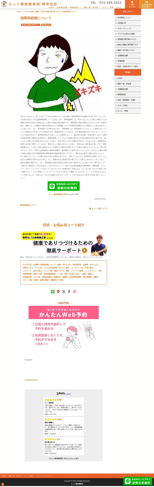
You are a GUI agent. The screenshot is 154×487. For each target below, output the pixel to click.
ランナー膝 (48, 271)
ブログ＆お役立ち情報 (31, 12)
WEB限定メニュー (124, 18)
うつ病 (59, 274)
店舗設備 (121, 61)
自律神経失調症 (75, 277)
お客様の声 (122, 23)
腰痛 (59, 265)
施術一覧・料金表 (91, 7)
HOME (51, 7)
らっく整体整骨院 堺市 (57, 195)
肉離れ (95, 277)
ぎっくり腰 (27, 281)
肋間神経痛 (27, 274)
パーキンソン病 (77, 268)
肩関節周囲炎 (47, 277)
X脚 (99, 271)
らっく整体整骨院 (77, 485)
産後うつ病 (37, 274)
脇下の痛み (37, 271)
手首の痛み (89, 268)
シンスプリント (91, 271)
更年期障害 (87, 277)
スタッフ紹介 (123, 105)
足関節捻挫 (27, 277)
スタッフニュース (124, 28)
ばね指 (71, 274)
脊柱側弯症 (77, 265)
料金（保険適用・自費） (127, 100)
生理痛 (35, 265)
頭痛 (84, 274)
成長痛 (85, 265)
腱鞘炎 (65, 277)
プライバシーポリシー (43, 477)
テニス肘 (38, 268)
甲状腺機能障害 (50, 274)
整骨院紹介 (74, 7)
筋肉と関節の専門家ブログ (51, 12)
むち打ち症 (27, 265)
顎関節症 (53, 281)
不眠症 (35, 281)
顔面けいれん (28, 268)
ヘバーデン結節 (77, 271)
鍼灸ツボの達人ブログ (126, 50)
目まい (78, 274)
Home (19, 12)
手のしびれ (66, 265)
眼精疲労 (57, 277)
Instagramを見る (31, 381)
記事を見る (47, 25)
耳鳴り (61, 281)
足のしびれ (94, 265)
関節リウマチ (59, 271)
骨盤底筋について (28, 206)
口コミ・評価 (108, 7)
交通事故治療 (62, 7)
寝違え (90, 274)
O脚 (65, 274)
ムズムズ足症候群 (50, 268)
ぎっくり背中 (64, 268)
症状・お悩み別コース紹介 (128, 66)
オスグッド (27, 271)
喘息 (67, 271)
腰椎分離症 (44, 281)
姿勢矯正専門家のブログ (127, 39)
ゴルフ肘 (36, 277)
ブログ (118, 7)
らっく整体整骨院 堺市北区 (33, 3)
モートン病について (98, 209)
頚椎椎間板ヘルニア (48, 265)
